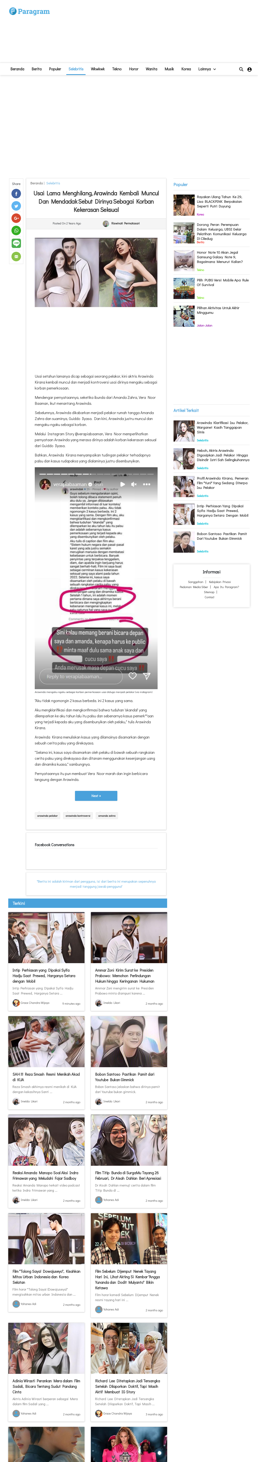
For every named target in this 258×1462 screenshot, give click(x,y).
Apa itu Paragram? (226, 587)
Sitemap (209, 592)
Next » (96, 795)
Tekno (117, 68)
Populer (55, 68)
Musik (169, 68)
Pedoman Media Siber (194, 587)
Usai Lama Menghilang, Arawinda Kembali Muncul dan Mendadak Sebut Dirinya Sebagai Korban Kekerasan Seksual (96, 201)
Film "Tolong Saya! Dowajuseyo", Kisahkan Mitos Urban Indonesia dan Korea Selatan (46, 1277)
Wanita (151, 68)
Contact (209, 597)
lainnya (207, 68)
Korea (186, 68)
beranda (17, 68)
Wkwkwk (98, 68)
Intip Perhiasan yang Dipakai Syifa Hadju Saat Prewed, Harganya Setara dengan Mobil (43, 976)
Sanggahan (195, 582)
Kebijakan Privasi (220, 582)
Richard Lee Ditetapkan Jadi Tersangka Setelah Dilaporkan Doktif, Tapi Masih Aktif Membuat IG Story (127, 1386)
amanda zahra (106, 815)
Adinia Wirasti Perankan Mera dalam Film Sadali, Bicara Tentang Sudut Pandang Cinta (46, 1386)
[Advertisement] (160, 33)
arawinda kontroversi (78, 815)
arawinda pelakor (47, 815)
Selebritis (75, 68)
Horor (133, 68)
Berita (37, 68)
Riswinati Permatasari (125, 223)
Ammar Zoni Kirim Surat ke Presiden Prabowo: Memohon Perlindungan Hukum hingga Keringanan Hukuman (124, 976)
